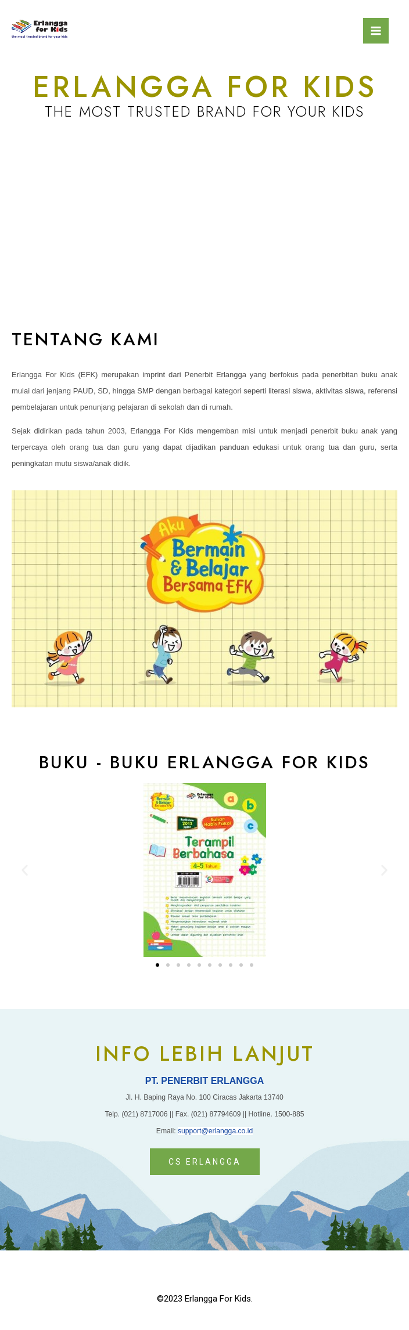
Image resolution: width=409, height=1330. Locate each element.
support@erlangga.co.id (215, 1131)
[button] (157, 965)
